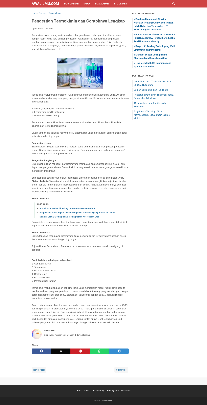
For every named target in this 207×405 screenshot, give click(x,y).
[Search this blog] (173, 3)
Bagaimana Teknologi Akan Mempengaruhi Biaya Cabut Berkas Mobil (152, 115)
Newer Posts (39, 370)
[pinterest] (80, 351)
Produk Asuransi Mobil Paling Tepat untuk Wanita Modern (67, 208)
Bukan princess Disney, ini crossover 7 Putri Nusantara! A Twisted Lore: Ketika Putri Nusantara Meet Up (154, 38)
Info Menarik (120, 4)
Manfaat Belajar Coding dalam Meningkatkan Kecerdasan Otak (69, 217)
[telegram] (119, 351)
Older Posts (121, 370)
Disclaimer (126, 390)
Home (79, 390)
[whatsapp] (99, 351)
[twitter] (60, 351)
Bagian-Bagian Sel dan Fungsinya (151, 89)
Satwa (87, 4)
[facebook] (41, 351)
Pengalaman (102, 4)
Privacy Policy (98, 390)
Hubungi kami (113, 390)
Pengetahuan (71, 4)
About (87, 390)
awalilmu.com (45, 4)
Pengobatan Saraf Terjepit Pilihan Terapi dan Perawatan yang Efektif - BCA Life (77, 212)
